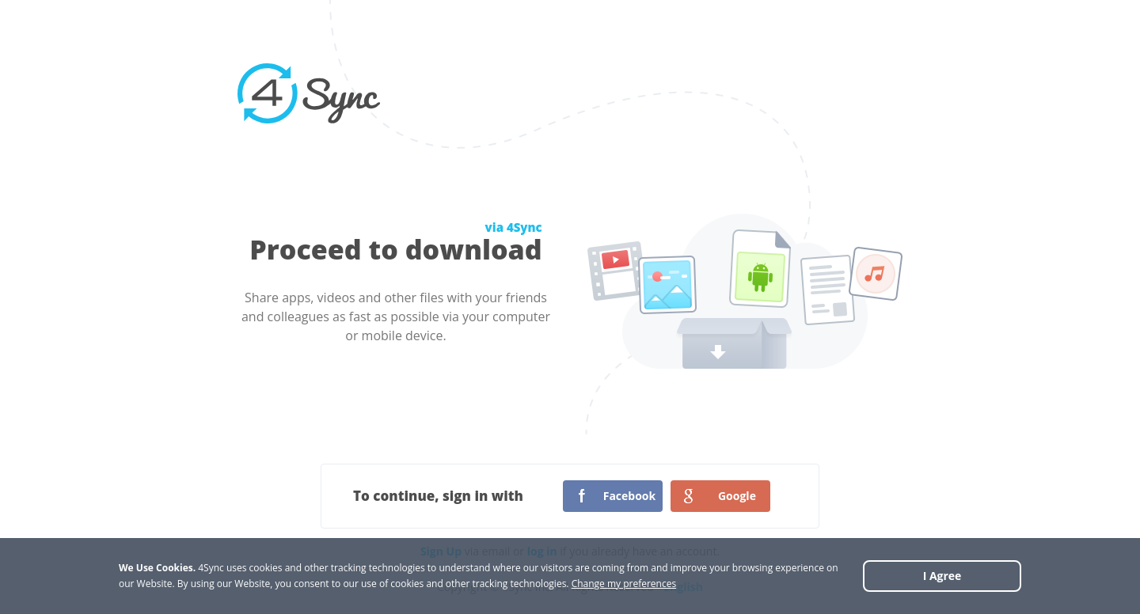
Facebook (629, 495)
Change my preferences (624, 583)
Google (737, 495)
